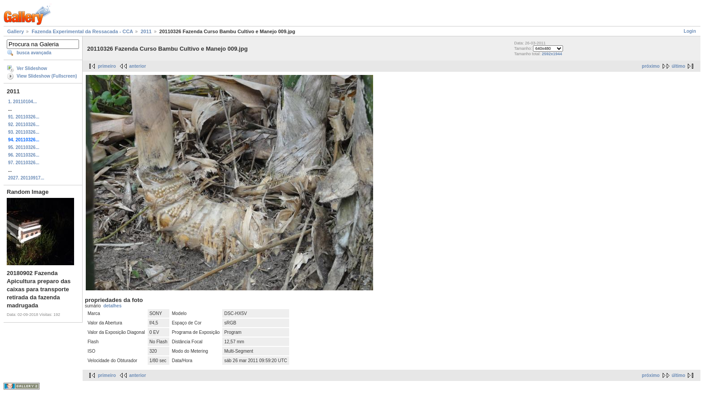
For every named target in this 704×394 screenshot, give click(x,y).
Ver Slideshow (32, 68)
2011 (146, 31)
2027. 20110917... (26, 177)
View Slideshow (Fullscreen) (47, 76)
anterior (137, 66)
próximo (651, 66)
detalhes (112, 305)
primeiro (107, 66)
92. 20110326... (24, 124)
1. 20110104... (22, 101)
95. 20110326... (24, 147)
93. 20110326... (24, 132)
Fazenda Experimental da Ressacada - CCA (82, 31)
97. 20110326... (24, 162)
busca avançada (34, 52)
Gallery (15, 31)
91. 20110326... (24, 116)
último (678, 66)
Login (690, 31)
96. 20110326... (24, 155)
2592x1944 (552, 54)
